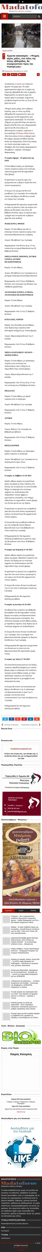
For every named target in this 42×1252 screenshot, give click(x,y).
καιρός (19, 84)
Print (14, 74)
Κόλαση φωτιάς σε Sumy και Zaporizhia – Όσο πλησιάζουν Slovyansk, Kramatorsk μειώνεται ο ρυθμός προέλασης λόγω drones (24, 1006)
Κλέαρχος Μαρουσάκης (25, 133)
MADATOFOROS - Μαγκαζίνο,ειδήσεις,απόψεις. (18, 1243)
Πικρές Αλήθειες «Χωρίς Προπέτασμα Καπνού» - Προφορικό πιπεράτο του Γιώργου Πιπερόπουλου (25, 951)
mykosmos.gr (21, 1112)
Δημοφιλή (8, 910)
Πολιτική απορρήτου (21, 1248)
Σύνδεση (21, 1250)
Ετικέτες (33, 910)
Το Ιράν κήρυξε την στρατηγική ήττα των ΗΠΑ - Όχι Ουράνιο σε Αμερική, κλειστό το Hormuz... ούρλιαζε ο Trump (24, 995)
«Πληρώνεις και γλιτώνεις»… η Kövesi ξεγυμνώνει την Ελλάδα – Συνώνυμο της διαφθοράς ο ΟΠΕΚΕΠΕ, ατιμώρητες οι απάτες (25, 984)
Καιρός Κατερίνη (21, 1054)
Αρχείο (21, 910)
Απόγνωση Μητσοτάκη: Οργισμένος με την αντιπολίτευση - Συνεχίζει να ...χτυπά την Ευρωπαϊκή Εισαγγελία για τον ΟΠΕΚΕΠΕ (24, 973)
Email (22, 74)
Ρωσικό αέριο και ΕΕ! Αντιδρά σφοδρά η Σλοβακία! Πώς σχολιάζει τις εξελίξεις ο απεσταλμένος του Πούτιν (25, 1015)
